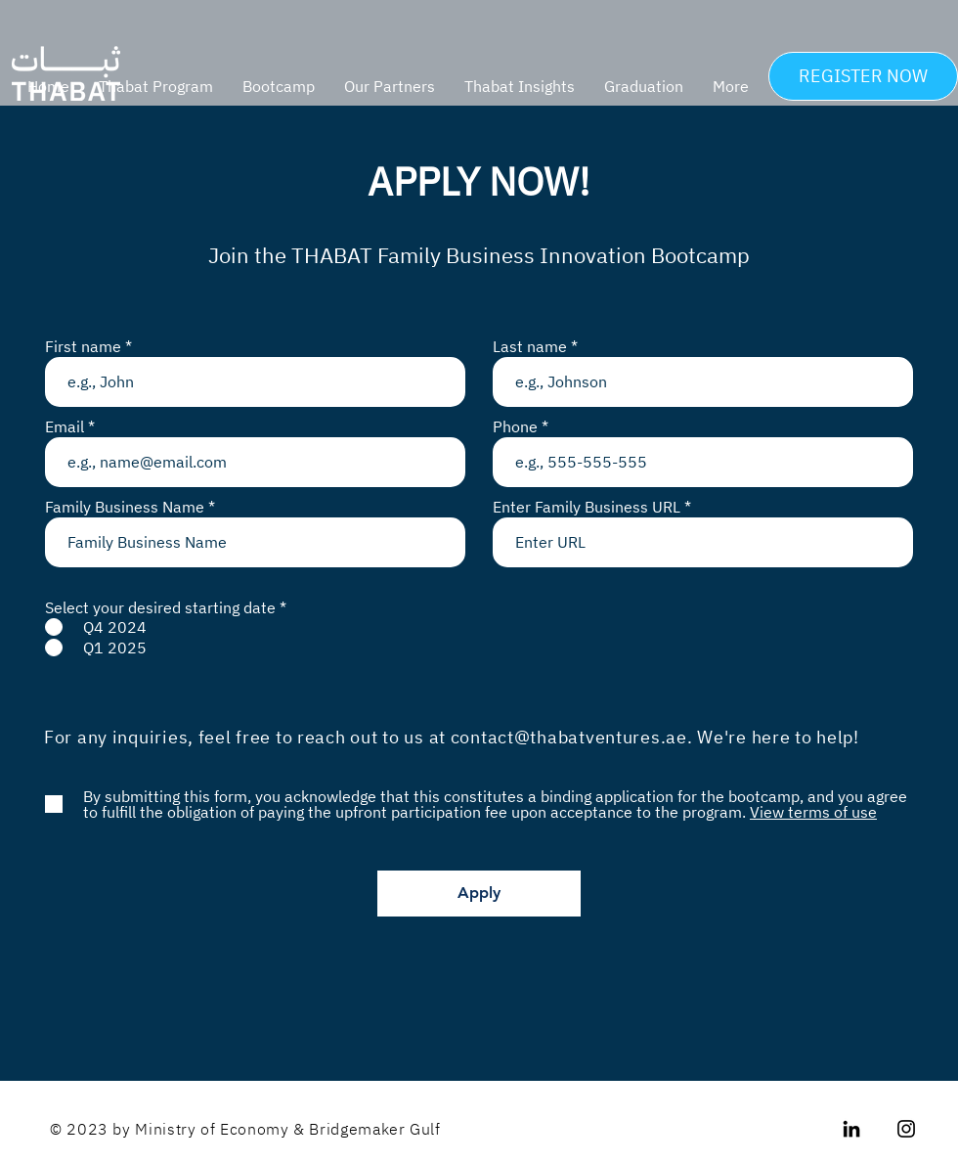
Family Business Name (124, 506)
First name (83, 346)
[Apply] (479, 894)
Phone (515, 426)
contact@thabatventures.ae (569, 737)
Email (64, 426)
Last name (530, 346)
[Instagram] (906, 1129)
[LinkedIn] (851, 1129)
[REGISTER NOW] (863, 76)
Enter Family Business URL (586, 506)
